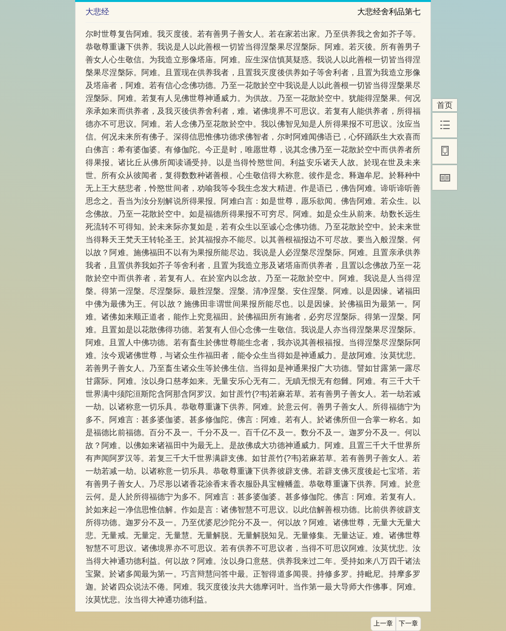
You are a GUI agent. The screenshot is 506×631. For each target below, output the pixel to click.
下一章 (408, 623)
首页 (445, 105)
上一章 (383, 623)
